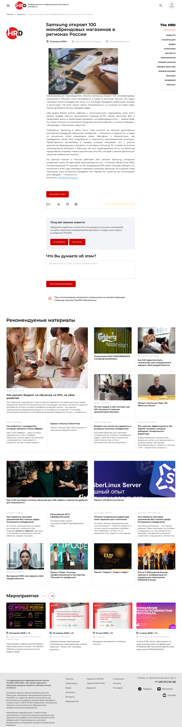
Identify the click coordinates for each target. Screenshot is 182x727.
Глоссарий (118, 688)
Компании (170, 49)
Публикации (169, 40)
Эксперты (170, 53)
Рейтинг (171, 85)
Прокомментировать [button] (61, 284)
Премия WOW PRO (166, 67)
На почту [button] (77, 242)
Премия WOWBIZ (167, 71)
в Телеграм (59, 242)
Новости (171, 35)
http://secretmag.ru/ (68, 177)
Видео (172, 44)
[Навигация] (8, 5)
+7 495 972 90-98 (165, 681)
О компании (118, 679)
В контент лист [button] (57, 194)
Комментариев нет (118, 41)
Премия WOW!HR (167, 62)
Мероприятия (168, 58)
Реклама (171, 76)
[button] (171, 5)
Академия (170, 80)
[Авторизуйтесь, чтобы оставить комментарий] (90, 269)
